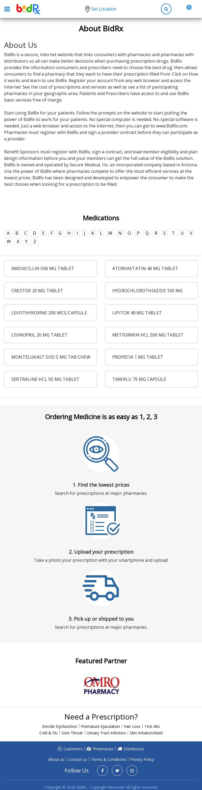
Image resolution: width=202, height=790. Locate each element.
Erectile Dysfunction (59, 726)
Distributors (134, 748)
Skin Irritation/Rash (146, 732)
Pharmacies (103, 748)
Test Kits (152, 726)
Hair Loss (132, 726)
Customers (73, 748)
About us (56, 759)
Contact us (77, 759)
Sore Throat (72, 732)
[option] (101, 686)
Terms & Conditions (108, 759)
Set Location (103, 9)
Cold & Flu (48, 732)
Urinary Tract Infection (106, 732)
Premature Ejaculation (100, 726)
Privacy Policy (142, 759)
